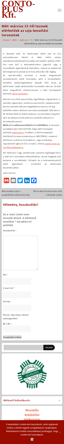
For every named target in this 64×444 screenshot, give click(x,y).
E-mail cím (9, 288)
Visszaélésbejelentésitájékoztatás (32, 414)
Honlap (6, 301)
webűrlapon (18, 132)
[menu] (59, 10)
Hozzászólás (10, 230)
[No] (59, 432)
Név (5, 274)
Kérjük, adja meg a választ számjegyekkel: (16, 317)
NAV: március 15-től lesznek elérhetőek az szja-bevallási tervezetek (25, 30)
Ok (32, 439)
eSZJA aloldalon (20, 93)
